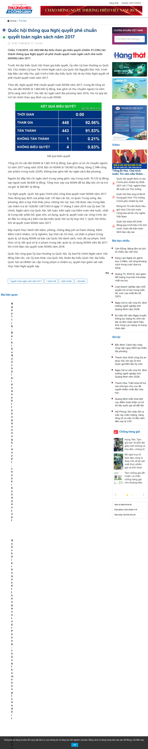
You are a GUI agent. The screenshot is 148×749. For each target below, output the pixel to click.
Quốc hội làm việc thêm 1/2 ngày (67, 399)
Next (143, 494)
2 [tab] (131, 495)
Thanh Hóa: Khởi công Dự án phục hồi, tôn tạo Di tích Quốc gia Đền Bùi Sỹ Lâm (130, 360)
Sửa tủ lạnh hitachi (123, 504)
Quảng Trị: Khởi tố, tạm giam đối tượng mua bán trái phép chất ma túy (130, 277)
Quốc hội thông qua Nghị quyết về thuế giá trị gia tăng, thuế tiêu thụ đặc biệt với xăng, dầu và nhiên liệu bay (78, 466)
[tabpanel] (30, 327)
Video (116, 144)
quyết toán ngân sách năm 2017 (26, 281)
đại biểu (81, 281)
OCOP (103, 689)
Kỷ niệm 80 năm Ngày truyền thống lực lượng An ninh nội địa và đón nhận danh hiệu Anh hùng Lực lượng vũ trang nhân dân (78, 592)
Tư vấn (113, 689)
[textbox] (129, 39)
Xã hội (116, 337)
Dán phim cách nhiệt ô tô (125, 509)
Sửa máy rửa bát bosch (125, 514)
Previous (115, 494)
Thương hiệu (40, 689)
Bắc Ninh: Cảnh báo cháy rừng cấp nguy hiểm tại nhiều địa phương (131, 348)
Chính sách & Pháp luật (84, 689)
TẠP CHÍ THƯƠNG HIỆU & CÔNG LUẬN (72, 736)
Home (11, 20)
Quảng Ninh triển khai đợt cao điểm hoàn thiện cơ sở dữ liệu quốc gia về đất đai (129, 402)
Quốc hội (52, 281)
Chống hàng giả (129, 431)
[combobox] (129, 39)
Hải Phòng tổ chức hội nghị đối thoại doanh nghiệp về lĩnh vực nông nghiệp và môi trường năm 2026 (76, 655)
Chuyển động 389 (59, 689)
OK (74, 745)
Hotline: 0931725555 (131, 3)
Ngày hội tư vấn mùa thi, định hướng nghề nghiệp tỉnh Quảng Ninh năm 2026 (131, 306)
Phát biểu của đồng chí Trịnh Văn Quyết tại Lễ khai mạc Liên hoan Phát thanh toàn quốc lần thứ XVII (77, 497)
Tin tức (23, 20)
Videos (133, 689)
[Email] (18, 712)
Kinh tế (26, 689)
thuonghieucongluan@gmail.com (62, 708)
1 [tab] (127, 495)
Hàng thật (114, 3)
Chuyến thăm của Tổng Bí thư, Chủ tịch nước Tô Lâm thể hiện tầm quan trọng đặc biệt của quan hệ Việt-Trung (78, 529)
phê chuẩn (67, 281)
